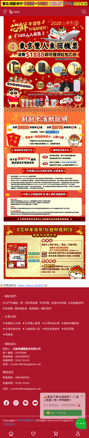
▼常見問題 (67, 328)
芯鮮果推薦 (31, 302)
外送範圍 (8, 308)
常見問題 (44, 302)
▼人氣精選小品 (31, 328)
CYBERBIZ (9, 424)
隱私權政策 (21, 308)
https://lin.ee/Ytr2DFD (31, 285)
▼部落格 (8, 334)
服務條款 (34, 308)
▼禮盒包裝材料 (51, 328)
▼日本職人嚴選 (31, 323)
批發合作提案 (59, 302)
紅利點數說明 (76, 302)
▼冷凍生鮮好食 (11, 328)
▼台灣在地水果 (51, 323)
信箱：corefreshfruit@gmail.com (22, 388)
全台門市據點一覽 (13, 302)
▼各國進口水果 (11, 323)
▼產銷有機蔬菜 (70, 323)
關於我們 (46, 308)
